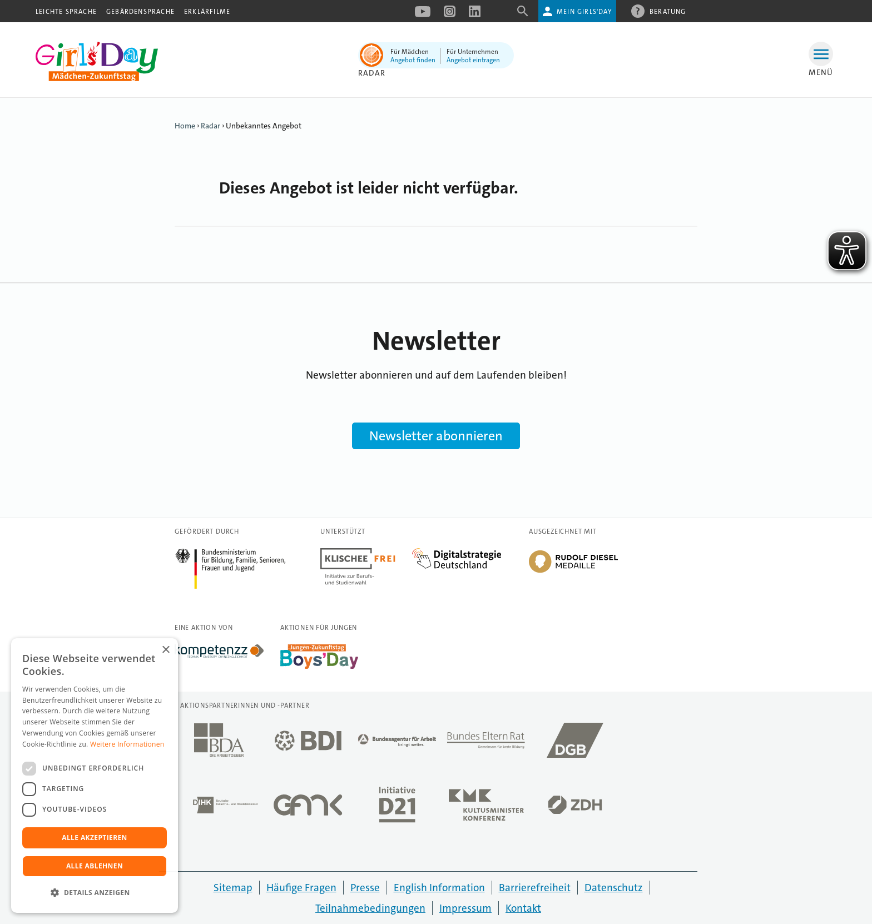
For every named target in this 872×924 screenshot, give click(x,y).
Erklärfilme (207, 11)
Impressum (465, 908)
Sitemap (233, 888)
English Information (439, 888)
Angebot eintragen (473, 60)
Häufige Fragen (301, 888)
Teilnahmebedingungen (370, 908)
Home (185, 126)
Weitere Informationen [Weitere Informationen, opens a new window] (127, 744)
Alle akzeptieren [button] (94, 837)
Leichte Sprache (66, 11)
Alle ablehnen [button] (94, 866)
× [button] (165, 650)
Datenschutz (613, 888)
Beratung (668, 11)
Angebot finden (412, 60)
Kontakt (523, 908)
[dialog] (94, 775)
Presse (365, 888)
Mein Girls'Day (584, 11)
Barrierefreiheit (535, 888)
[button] (94, 893)
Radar (210, 126)
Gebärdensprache (140, 11)
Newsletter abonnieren (436, 436)
